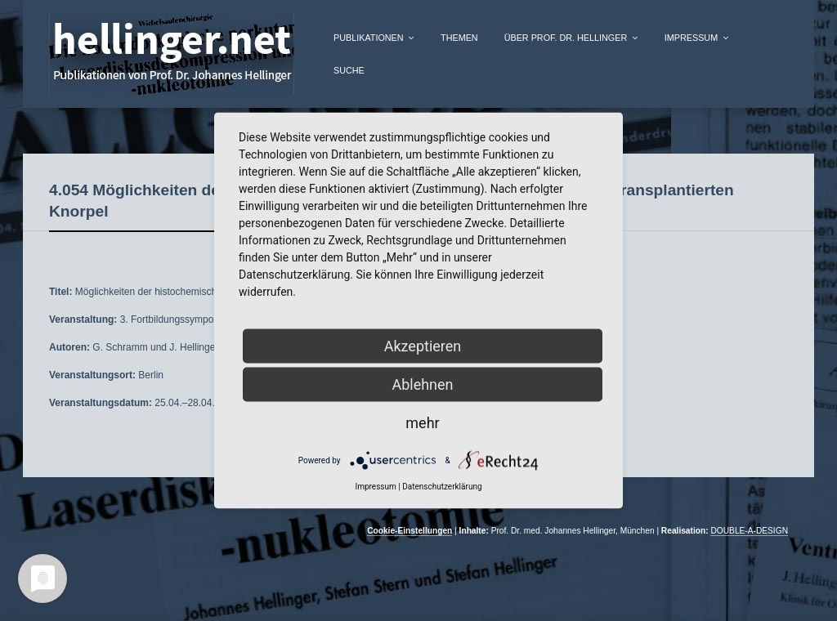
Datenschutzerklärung (441, 486)
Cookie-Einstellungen (409, 530)
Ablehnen (422, 384)
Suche (349, 70)
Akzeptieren (423, 346)
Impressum (691, 37)
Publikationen (368, 37)
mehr (422, 422)
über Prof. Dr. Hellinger (566, 37)
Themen (459, 37)
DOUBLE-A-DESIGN (749, 530)
